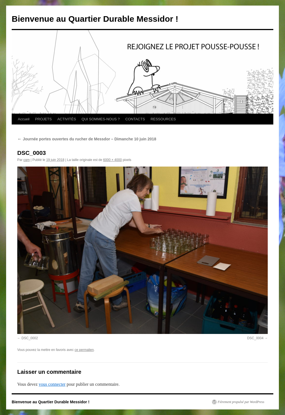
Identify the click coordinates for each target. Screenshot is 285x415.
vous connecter (52, 384)
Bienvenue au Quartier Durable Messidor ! (95, 18)
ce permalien (84, 350)
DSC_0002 (29, 338)
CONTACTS (135, 119)
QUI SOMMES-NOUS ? (101, 119)
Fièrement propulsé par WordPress (241, 402)
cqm (26, 160)
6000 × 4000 (112, 160)
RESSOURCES (163, 119)
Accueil (24, 119)
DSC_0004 (255, 338)
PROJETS (43, 119)
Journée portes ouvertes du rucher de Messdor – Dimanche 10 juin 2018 (86, 139)
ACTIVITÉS (66, 119)
